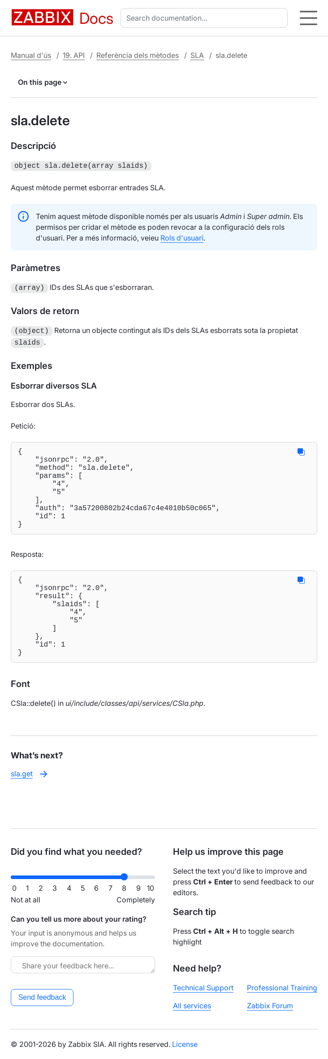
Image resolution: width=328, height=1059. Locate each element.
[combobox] (206, 17)
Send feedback (42, 997)
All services (192, 1005)
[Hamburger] (308, 18)
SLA (197, 55)
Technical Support (203, 987)
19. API (74, 55)
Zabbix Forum (270, 1005)
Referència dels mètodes (137, 55)
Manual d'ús (31, 55)
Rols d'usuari (181, 236)
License (185, 1044)
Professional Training (282, 987)
